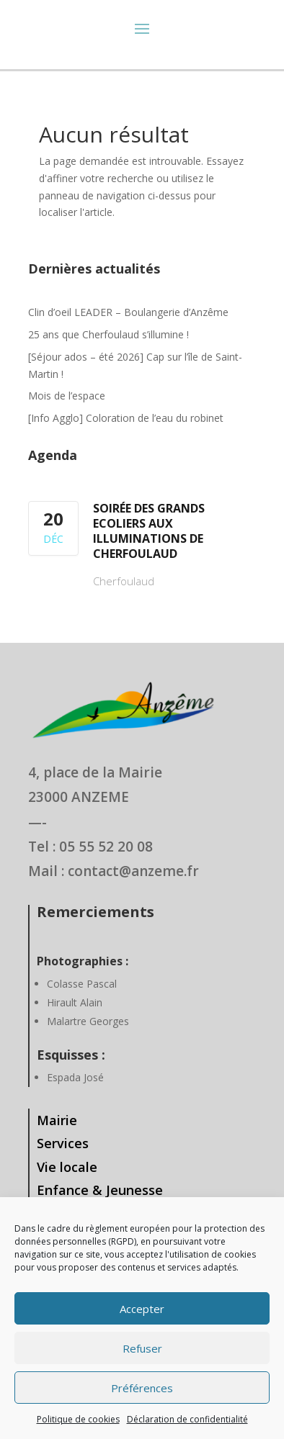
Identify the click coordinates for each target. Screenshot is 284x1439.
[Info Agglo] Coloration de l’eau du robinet (125, 418)
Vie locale (67, 1167)
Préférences (142, 1388)
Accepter (142, 1309)
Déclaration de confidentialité (187, 1419)
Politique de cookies (78, 1419)
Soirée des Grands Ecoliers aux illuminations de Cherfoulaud (149, 530)
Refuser (142, 1348)
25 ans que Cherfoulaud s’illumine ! (108, 334)
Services (63, 1143)
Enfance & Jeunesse (100, 1190)
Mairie (57, 1120)
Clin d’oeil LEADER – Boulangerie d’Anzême (128, 312)
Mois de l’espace (66, 395)
